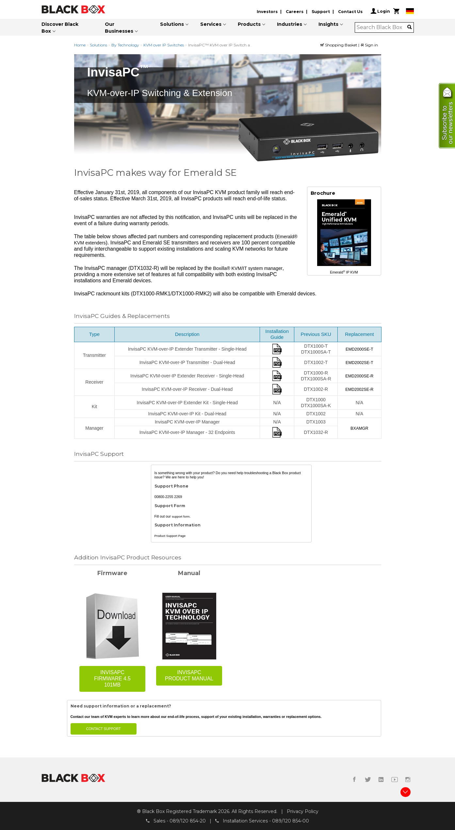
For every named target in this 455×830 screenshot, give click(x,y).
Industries (289, 24)
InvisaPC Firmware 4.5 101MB (112, 679)
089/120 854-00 (290, 820)
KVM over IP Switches (163, 44)
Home (80, 44)
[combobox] (382, 27)
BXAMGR (359, 428)
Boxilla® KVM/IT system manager (248, 268)
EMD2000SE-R (359, 376)
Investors (267, 11)
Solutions (172, 24)
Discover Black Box (59, 27)
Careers (294, 11)
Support (321, 11)
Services (210, 24)
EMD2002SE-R (359, 389)
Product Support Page (170, 536)
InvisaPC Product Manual (189, 676)
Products (249, 24)
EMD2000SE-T (359, 349)
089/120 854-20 (188, 820)
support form (181, 516)
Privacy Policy (302, 811)
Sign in (369, 44)
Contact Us (350, 11)
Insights (328, 24)
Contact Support (103, 729)
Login (380, 11)
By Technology (125, 44)
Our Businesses (119, 27)
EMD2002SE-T (359, 362)
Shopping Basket (339, 44)
